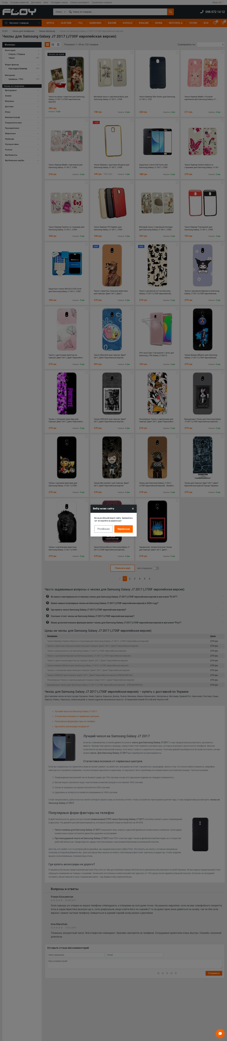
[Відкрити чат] (220, 1033)
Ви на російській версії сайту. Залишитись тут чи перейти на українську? (113, 519)
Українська (123, 529)
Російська (104, 528)
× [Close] (133, 508)
